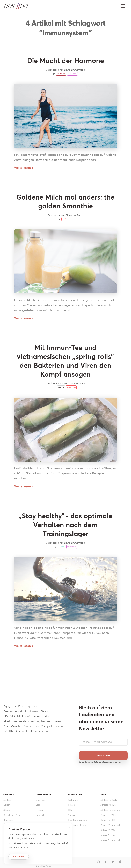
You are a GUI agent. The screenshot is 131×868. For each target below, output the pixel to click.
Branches (8, 820)
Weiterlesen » (23, 168)
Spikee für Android (110, 840)
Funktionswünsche (77, 820)
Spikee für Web (108, 830)
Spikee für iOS (107, 835)
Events (39, 810)
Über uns (40, 799)
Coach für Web (108, 815)
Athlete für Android (110, 810)
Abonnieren (103, 755)
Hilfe (70, 810)
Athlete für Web (108, 799)
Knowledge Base (11, 815)
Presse (71, 804)
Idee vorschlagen (77, 825)
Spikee (6, 810)
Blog (38, 804)
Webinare (73, 799)
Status (71, 815)
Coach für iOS (107, 820)
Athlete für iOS (108, 804)
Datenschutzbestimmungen (106, 762)
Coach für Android (110, 825)
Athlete (7, 799)
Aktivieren (18, 856)
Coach (6, 804)
